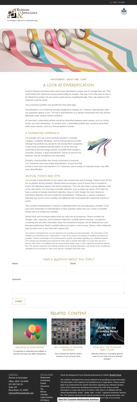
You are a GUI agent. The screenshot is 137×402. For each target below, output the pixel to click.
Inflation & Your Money (29, 341)
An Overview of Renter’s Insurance (68, 342)
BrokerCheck (115, 369)
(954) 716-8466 (117, 2)
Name (15, 257)
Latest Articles (46, 391)
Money (43, 385)
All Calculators (46, 397)
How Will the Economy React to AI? (107, 342)
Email (73, 257)
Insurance (44, 380)
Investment (45, 374)
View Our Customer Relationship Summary (79, 400)
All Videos (44, 394)
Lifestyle (44, 388)
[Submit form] (18, 295)
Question (16, 273)
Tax (42, 383)
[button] (56, 15)
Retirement (45, 371)
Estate (43, 377)
